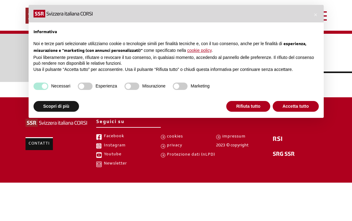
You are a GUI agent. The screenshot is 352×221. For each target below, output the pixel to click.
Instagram (115, 146)
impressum (234, 137)
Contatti (39, 144)
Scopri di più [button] (56, 106)
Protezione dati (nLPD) (191, 155)
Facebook (114, 136)
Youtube (112, 155)
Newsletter (115, 164)
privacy (174, 146)
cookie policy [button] (199, 50)
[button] (316, 15)
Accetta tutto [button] (296, 106)
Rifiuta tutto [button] (248, 106)
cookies (175, 137)
